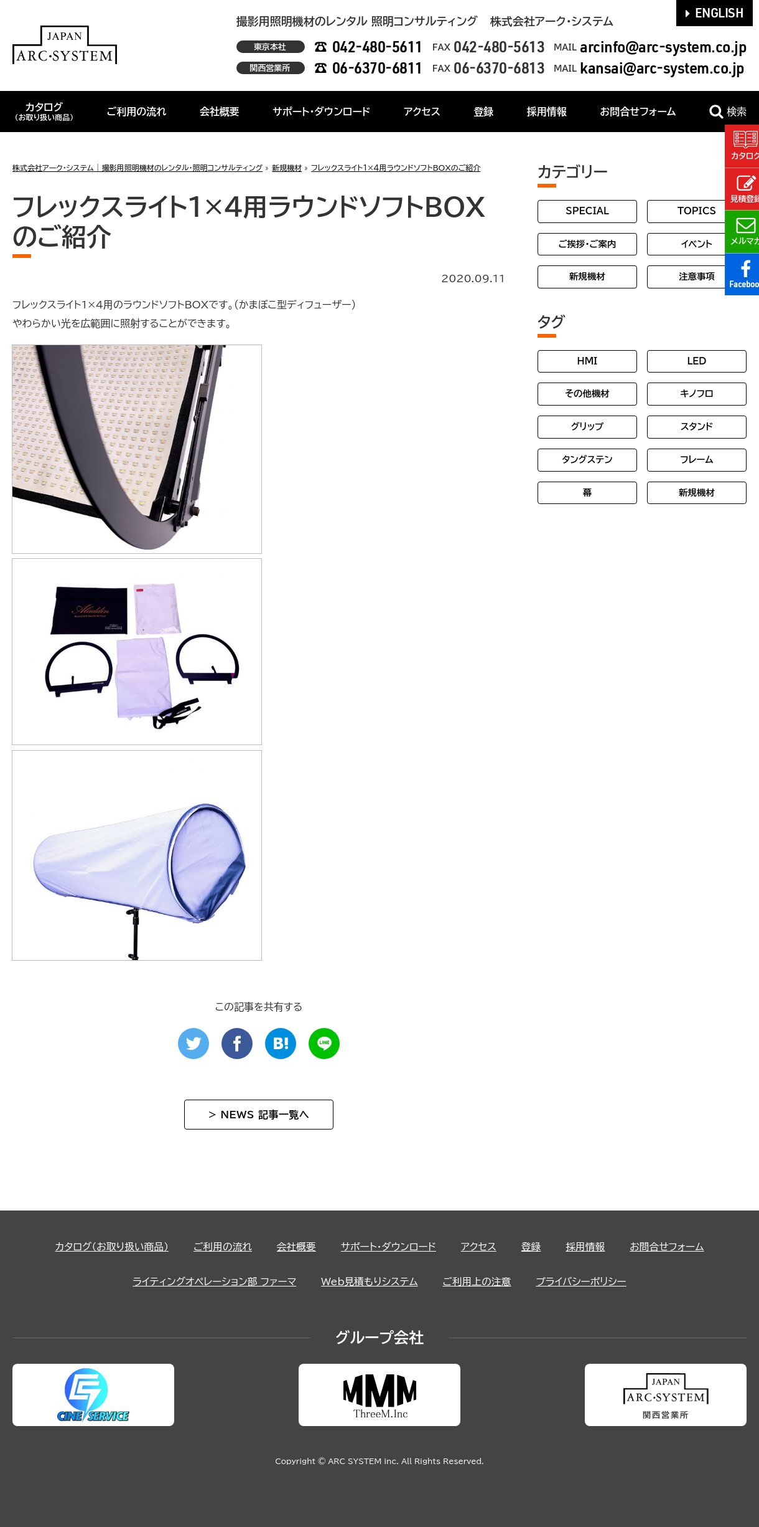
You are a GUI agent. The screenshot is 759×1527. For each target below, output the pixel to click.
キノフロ (696, 393)
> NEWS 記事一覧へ (258, 1115)
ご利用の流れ (137, 112)
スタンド (697, 426)
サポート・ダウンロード (321, 112)
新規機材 (587, 276)
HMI (587, 361)
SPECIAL (587, 211)
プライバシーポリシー (584, 1282)
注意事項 (697, 276)
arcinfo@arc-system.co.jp (663, 46)
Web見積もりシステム (369, 1282)
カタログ (43, 111)
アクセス (422, 112)
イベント (696, 244)
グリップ (587, 426)
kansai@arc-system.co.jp (662, 67)
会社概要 (220, 112)
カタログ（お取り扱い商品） (109, 1247)
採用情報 (547, 112)
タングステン (587, 459)
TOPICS (697, 211)
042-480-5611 (377, 46)
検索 (728, 112)
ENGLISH (715, 12)
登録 (483, 112)
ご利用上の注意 (478, 1282)
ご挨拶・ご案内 (588, 244)
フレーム (696, 459)
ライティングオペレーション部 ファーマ (212, 1282)
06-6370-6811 (377, 67)
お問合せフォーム (638, 112)
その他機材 (587, 393)
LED (696, 361)
